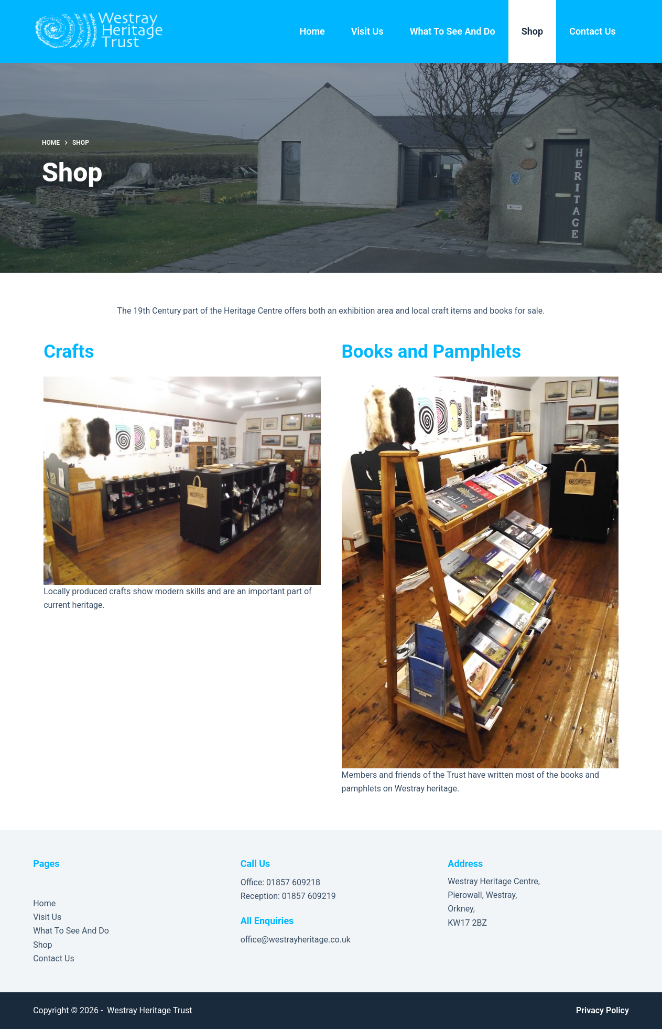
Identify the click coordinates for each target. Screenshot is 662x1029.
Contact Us (592, 31)
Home (311, 31)
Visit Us (367, 31)
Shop (532, 31)
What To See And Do (452, 31)
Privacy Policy (602, 1010)
